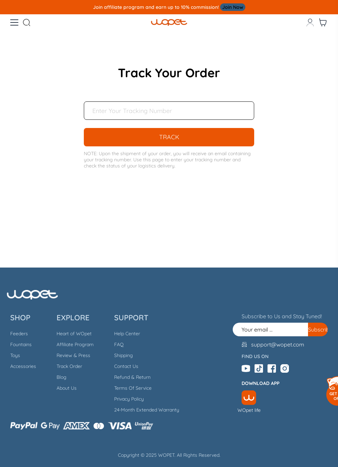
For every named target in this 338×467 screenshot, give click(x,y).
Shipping (123, 355)
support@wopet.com (277, 344)
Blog (61, 377)
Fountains (21, 344)
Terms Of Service (133, 388)
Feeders (19, 334)
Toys (15, 355)
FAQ (119, 344)
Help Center (127, 334)
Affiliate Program (75, 344)
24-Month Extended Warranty (146, 410)
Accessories (23, 366)
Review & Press (73, 355)
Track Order (69, 366)
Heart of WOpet (74, 334)
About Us (67, 388)
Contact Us (126, 366)
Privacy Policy (129, 399)
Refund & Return (132, 377)
